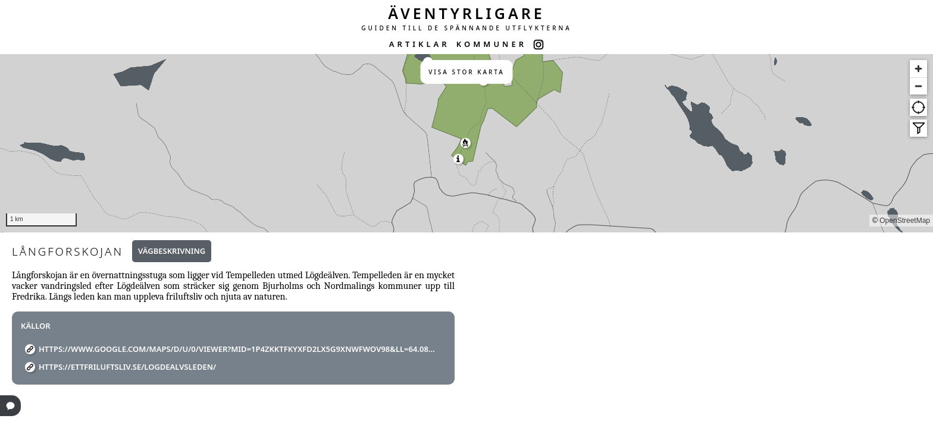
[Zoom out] (918, 86)
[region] (466, 143)
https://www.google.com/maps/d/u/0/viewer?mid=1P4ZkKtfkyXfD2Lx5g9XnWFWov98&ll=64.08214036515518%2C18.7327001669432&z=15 (238, 349)
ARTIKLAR (419, 44)
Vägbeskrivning (171, 251)
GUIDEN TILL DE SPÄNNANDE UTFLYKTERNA (466, 28)
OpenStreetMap (904, 220)
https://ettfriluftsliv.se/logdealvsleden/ (127, 366)
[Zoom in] (918, 68)
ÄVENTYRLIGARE (466, 13)
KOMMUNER (491, 44)
